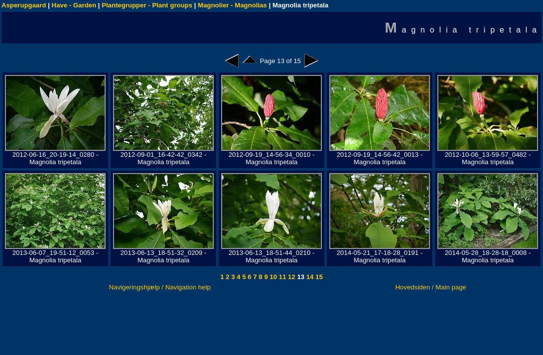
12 (291, 277)
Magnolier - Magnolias (232, 5)
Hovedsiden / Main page (430, 287)
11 (281, 277)
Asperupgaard (23, 5)
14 (309, 277)
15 (318, 277)
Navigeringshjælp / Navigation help (160, 287)
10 (272, 277)
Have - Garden (74, 5)
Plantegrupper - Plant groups (147, 5)
